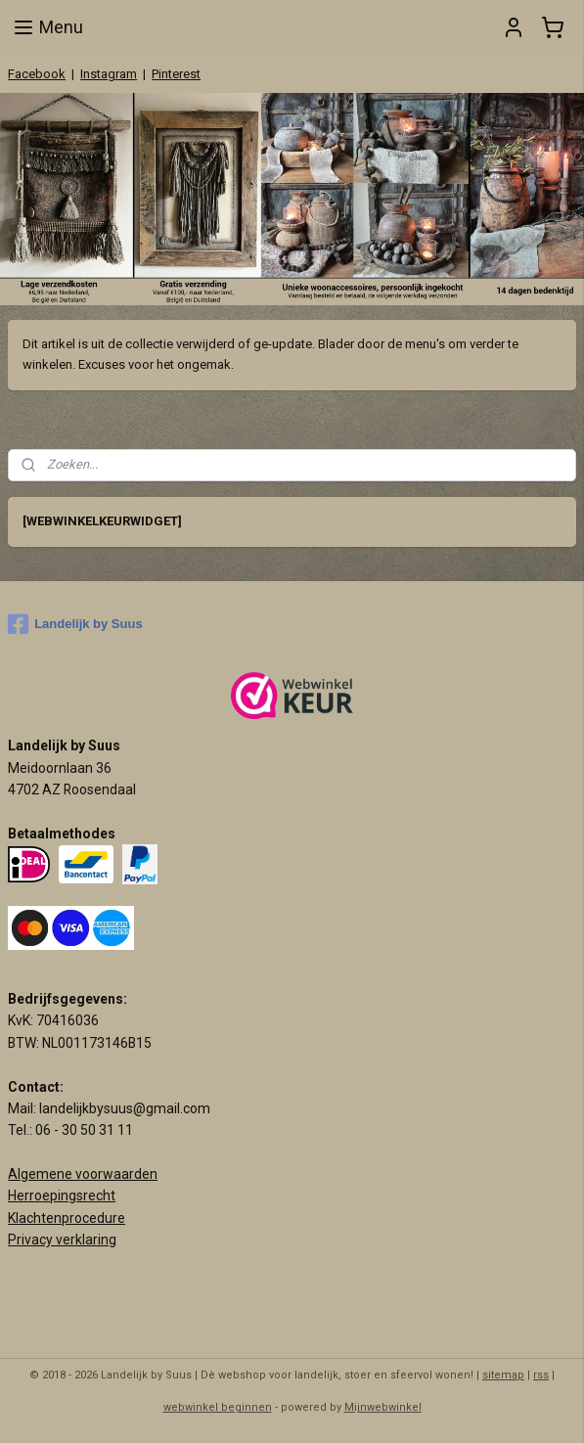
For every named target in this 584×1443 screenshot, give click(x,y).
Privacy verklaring (62, 1239)
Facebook (37, 74)
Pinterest (176, 74)
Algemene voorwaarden (82, 1174)
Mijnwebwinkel (383, 1407)
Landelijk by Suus (75, 624)
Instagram (108, 74)
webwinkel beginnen (217, 1407)
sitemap (503, 1375)
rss (541, 1375)
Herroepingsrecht (61, 1195)
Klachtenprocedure (66, 1218)
